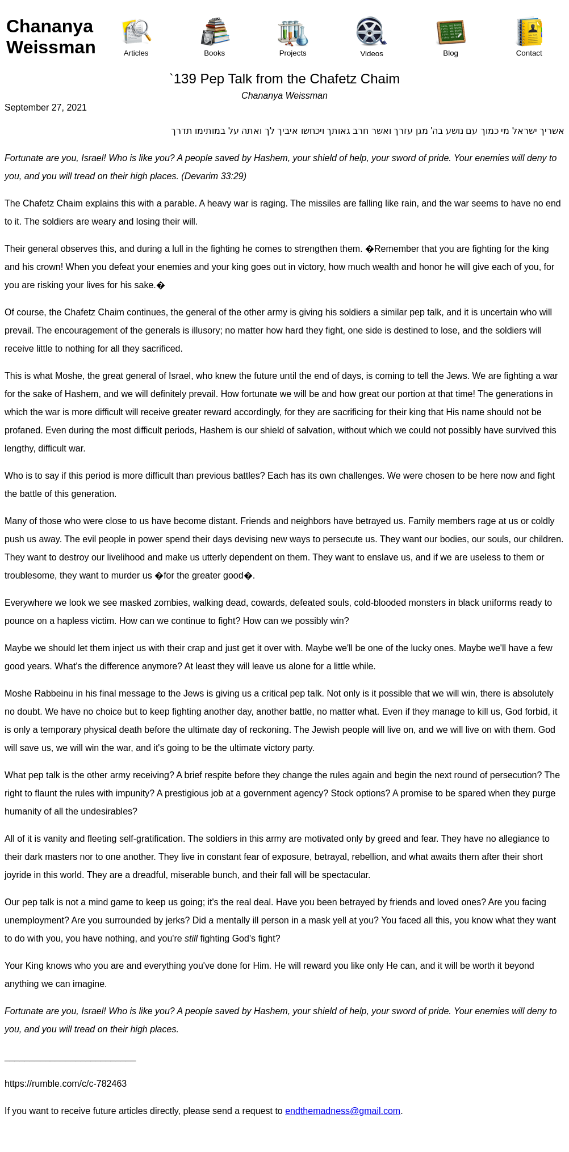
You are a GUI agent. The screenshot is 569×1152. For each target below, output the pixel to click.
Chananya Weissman (51, 36)
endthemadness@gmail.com (342, 1111)
